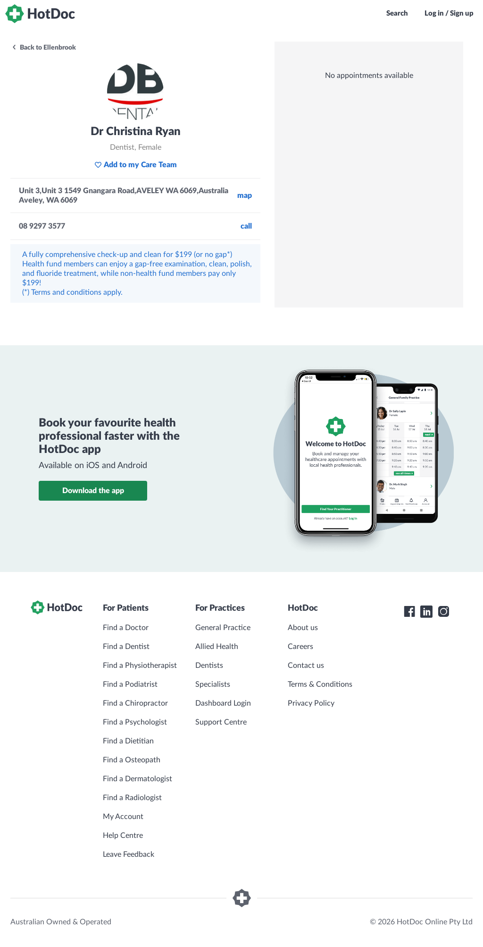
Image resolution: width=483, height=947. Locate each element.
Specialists (212, 684)
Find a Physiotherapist (140, 665)
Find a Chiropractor (135, 703)
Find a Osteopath (131, 760)
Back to (43, 47)
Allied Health (216, 646)
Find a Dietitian (128, 741)
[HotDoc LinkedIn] (426, 612)
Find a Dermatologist (137, 779)
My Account (123, 816)
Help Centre (123, 835)
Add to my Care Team (135, 165)
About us (303, 627)
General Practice (222, 627)
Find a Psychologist (135, 722)
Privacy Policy (311, 703)
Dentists (209, 665)
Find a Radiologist (132, 798)
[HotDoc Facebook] (409, 612)
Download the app (93, 491)
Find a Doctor (126, 627)
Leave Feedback (128, 854)
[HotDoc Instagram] (443, 612)
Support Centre (221, 722)
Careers (300, 646)
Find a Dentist (126, 646)
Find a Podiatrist (130, 684)
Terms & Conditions (320, 684)
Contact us (306, 665)
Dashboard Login (223, 703)
